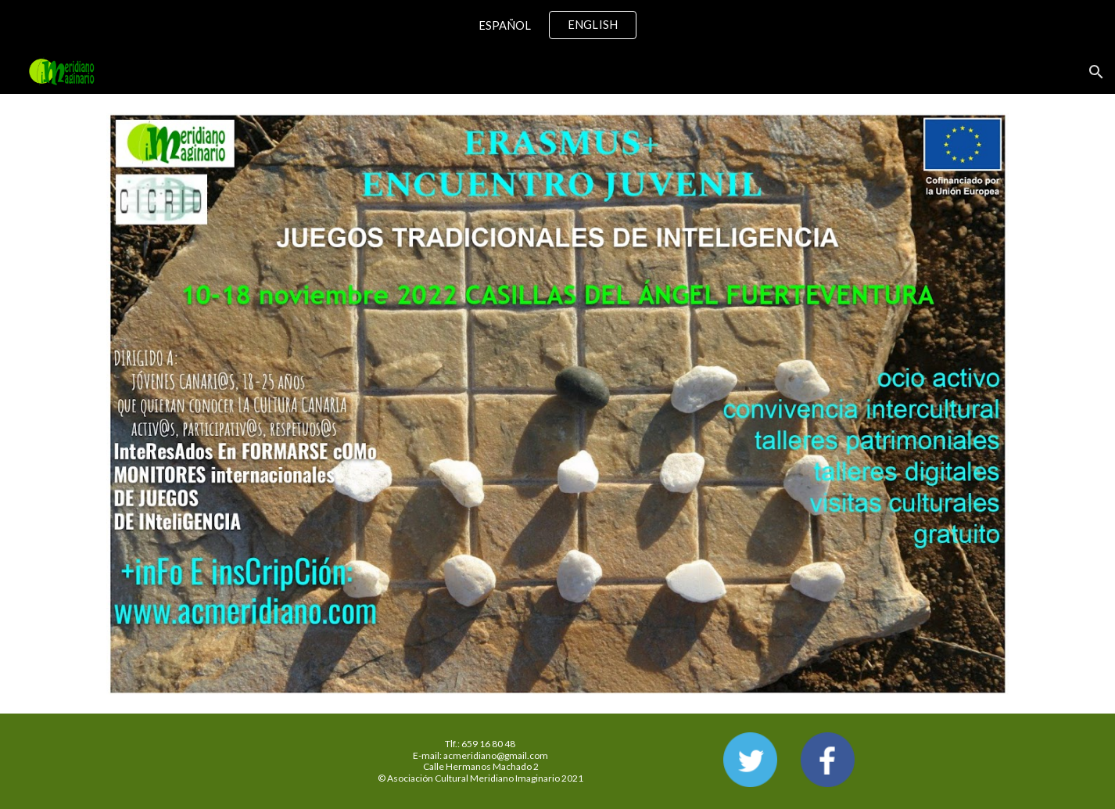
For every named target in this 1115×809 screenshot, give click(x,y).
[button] (1096, 72)
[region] (557, 25)
